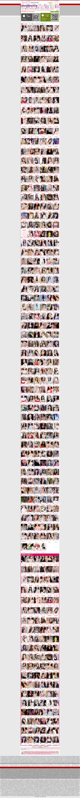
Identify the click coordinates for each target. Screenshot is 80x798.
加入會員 (39, 4)
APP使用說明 (52, 11)
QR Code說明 (57, 11)
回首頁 (22, 4)
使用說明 (45, 4)
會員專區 (34, 4)
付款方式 (50, 4)
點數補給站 (28, 4)
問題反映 (56, 4)
